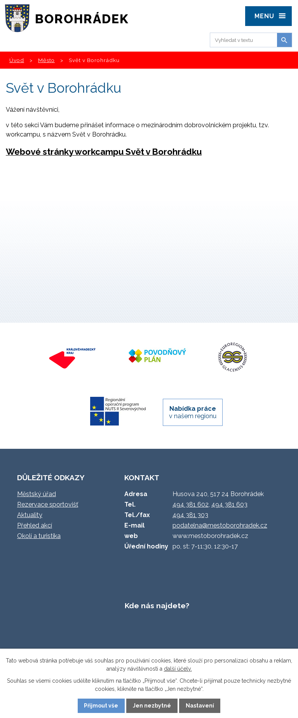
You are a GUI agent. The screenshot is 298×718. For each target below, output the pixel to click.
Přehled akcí (34, 525)
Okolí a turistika (39, 536)
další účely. (178, 669)
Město (46, 60)
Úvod (16, 60)
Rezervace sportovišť (47, 504)
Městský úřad (36, 494)
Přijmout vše (101, 705)
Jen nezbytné (152, 705)
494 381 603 (229, 504)
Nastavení (200, 705)
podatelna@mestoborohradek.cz (220, 525)
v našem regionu (192, 412)
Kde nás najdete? (157, 605)
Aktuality (29, 515)
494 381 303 (190, 515)
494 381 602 (191, 504)
